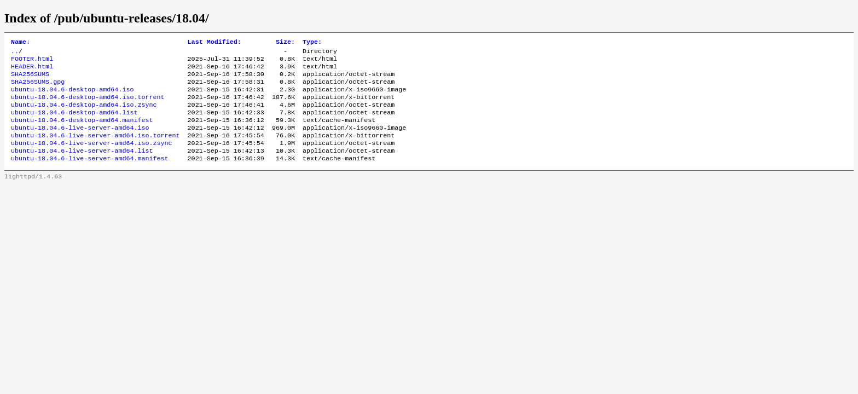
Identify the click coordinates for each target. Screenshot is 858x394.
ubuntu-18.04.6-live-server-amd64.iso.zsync (91, 158)
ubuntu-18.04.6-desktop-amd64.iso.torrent (88, 105)
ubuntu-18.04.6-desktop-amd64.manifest (82, 132)
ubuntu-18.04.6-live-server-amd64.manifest (90, 175)
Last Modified (214, 42)
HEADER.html (32, 70)
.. (15, 53)
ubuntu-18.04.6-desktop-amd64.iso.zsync (83, 114)
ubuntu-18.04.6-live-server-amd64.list (82, 167)
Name (20, 42)
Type (312, 42)
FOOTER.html (32, 61)
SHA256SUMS (30, 79)
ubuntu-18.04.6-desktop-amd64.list (74, 123)
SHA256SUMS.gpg (38, 88)
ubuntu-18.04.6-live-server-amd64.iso (80, 140)
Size (285, 42)
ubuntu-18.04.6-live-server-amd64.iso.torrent (95, 149)
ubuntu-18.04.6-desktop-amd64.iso (72, 96)
